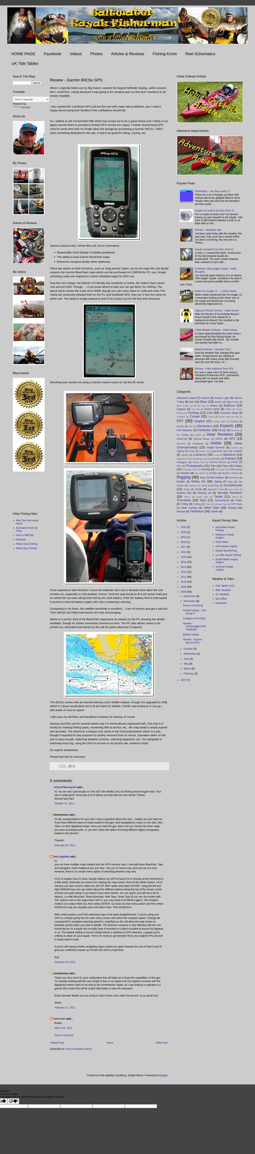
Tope (202, 500)
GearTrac (182, 438)
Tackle (218, 496)
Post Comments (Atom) (79, 1048)
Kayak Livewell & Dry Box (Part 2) (214, 249)
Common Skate (229, 412)
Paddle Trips (198, 462)
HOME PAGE (23, 54)
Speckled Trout (215, 489)
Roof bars (234, 477)
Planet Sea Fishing (27, 543)
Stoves (187, 497)
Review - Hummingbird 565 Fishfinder (194, 626)
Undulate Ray (220, 504)
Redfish (213, 473)
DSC (191, 426)
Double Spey (219, 421)
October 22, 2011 (64, 803)
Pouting (206, 469)
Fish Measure (184, 430)
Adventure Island (186, 398)
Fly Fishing (183, 435)
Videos (76, 54)
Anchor (205, 398)
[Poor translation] (13, 1101)
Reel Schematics (200, 54)
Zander (215, 511)
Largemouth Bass (219, 451)
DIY (180, 421)
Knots (192, 451)
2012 (184, 571)
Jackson (234, 448)
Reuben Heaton (230, 473)
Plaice (225, 465)
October (188, 648)
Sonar (198, 489)
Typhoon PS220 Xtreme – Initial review (217, 310)
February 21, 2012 (64, 1007)
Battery (218, 402)
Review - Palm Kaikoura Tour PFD (214, 368)
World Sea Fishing (26, 548)
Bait (191, 401)
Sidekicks (193, 485)
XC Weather (222, 594)
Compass (181, 417)
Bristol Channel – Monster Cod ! (213, 349)
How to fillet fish (25, 535)
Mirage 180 (202, 459)
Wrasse (181, 511)
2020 (184, 532)
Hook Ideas (221, 541)
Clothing (193, 413)
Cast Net (195, 409)
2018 (184, 542)
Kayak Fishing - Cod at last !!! (194, 612)
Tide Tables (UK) (224, 585)
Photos (96, 54)
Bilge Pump (233, 402)
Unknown (59, 1018)
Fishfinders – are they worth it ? (212, 191)
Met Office (221, 598)
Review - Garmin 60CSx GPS (192, 641)
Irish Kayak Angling (226, 546)
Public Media (235, 469)
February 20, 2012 (64, 845)
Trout (207, 504)
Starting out (204, 492)
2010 (184, 581)
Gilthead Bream (201, 439)
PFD (179, 466)
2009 (184, 586)
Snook (187, 489)
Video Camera (189, 507)
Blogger (163, 1075)
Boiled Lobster (191, 634)
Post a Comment (63, 1035)
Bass (203, 401)
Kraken (202, 451)
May (186, 663)
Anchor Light (221, 398)
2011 (184, 576)
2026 (184, 527)
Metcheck (220, 603)
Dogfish (199, 421)
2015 (184, 557)
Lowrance (199, 454)
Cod (209, 413)
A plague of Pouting (194, 618)
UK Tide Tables (24, 63)
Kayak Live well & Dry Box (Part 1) (214, 210)
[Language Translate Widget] (31, 99)
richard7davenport (65, 787)
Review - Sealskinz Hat (208, 229)
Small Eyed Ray (210, 485)
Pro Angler (220, 469)
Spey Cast (234, 489)
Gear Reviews (220, 434)
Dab (237, 417)
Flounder (235, 430)
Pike (213, 465)
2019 (184, 537)
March (187, 668)
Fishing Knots (165, 54)
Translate (22, 107)
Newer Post (57, 1042)
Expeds (227, 425)
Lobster (185, 455)
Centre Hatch (212, 409)
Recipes (185, 473)
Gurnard (181, 443)
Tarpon (235, 497)
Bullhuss (229, 405)
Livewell (237, 451)
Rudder (181, 481)
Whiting (232, 507)
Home (109, 1042)
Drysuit (180, 426)
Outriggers (182, 462)
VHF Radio (236, 504)
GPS (232, 438)
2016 (184, 552)
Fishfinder (204, 430)
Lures (216, 455)
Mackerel (229, 454)
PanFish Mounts (217, 462)
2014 (184, 561)
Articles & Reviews (127, 54)
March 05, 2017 (63, 1028)
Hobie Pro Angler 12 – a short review (215, 291)
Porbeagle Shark (189, 469)
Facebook (52, 54)
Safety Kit (198, 481)
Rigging (184, 477)
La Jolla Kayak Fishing (228, 555)
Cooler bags (224, 417)
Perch (234, 462)
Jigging (180, 451)
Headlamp (198, 443)
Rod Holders (217, 477)
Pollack (238, 465)
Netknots (21, 539)
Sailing (218, 481)
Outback (230, 458)
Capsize (181, 409)
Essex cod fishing (193, 605)
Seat (230, 481)
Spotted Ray (184, 492)
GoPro (219, 438)
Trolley (184, 504)
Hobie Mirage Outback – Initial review (216, 329)
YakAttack (196, 511)
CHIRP (228, 409)
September (190, 653)
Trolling (197, 504)
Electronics (204, 426)
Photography (194, 466)
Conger (195, 416)
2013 (184, 567)
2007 (184, 679)
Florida (222, 430)
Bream (214, 405)
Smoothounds (232, 485)
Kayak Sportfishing (226, 550)
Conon (211, 417)
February (189, 673)
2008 (184, 591)
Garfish (198, 435)
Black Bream (183, 406)
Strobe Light (202, 497)
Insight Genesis (215, 447)
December (190, 596)
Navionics (216, 459)
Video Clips (211, 507)
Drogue (234, 421)
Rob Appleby (61, 856)
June (187, 658)
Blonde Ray (199, 406)
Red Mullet (200, 473)
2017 (184, 546)
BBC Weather (223, 590)
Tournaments (222, 500)
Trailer (238, 500)
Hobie (216, 443)
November (190, 601)
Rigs (202, 477)
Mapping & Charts (185, 459)
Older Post (162, 1042)
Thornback (184, 500)
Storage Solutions (229, 492)
